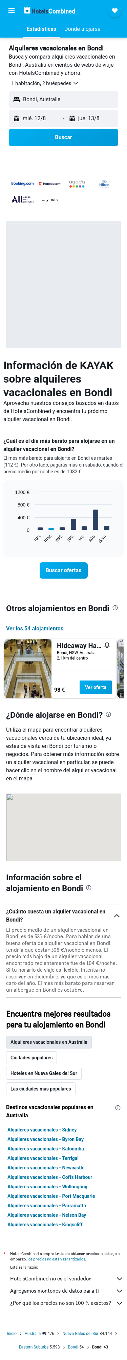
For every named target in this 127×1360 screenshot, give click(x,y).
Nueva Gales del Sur (80, 1333)
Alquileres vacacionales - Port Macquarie (51, 1196)
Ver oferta (95, 687)
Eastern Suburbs (34, 1347)
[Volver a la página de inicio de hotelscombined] (49, 10)
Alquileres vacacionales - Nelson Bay (46, 1215)
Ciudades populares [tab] (31, 1057)
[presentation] (115, 608)
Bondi (73, 1347)
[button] (11, 10)
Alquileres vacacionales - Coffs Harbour (49, 1177)
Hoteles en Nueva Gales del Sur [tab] (43, 1073)
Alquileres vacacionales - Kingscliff (45, 1224)
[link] (64, 570)
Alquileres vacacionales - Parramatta (46, 1205)
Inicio (12, 1333)
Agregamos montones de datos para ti (67, 1291)
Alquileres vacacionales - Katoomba (45, 1148)
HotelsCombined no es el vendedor (67, 1279)
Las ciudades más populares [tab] (40, 1089)
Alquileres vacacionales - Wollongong (47, 1186)
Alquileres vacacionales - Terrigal (43, 1158)
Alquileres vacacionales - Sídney (42, 1129)
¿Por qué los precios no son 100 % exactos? (67, 1303)
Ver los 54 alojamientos (34, 628)
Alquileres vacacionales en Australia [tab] (48, 1042)
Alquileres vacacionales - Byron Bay (45, 1139)
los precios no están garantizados (56, 1258)
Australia (33, 1333)
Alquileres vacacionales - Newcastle (45, 1167)
